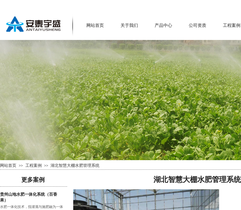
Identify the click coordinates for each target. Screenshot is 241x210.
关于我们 (129, 25)
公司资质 (197, 25)
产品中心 (163, 25)
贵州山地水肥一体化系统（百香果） (28, 197)
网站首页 (95, 25)
